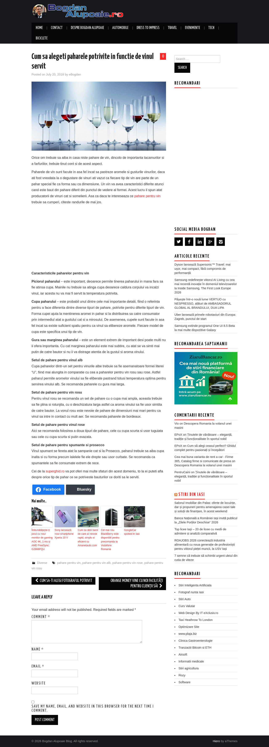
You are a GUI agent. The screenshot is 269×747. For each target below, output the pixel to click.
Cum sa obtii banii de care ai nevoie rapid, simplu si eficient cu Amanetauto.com (88, 538)
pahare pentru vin (147, 196)
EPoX (178, 434)
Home (39, 28)
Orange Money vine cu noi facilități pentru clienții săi (137, 583)
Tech (211, 28)
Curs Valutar (186, 606)
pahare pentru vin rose (127, 562)
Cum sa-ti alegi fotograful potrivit (63, 581)
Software (184, 682)
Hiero (216, 741)
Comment (41, 617)
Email (38, 666)
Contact (57, 28)
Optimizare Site (188, 626)
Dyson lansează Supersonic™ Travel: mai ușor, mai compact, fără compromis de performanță (202, 269)
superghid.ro (55, 471)
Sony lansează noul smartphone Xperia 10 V (64, 534)
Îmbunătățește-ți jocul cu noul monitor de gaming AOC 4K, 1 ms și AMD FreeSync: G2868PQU (42, 539)
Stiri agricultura (188, 668)
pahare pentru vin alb (96, 562)
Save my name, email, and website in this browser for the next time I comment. (93, 708)
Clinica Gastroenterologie (195, 640)
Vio (176, 423)
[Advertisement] (99, 236)
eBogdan (75, 74)
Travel (172, 28)
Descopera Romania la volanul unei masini (203, 465)
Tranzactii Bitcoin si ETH (194, 647)
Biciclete (41, 38)
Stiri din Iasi (191, 494)
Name (38, 649)
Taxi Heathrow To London (195, 620)
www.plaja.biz (187, 633)
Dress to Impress (148, 28)
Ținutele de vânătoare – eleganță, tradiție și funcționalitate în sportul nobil (203, 476)
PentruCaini (182, 472)
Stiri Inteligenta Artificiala (194, 585)
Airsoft (182, 654)
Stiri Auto (184, 599)
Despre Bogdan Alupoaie (87, 28)
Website (39, 683)
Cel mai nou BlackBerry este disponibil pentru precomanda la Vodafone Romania (110, 539)
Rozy (181, 675)
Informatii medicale (191, 661)
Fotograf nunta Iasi (191, 592)
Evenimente (192, 28)
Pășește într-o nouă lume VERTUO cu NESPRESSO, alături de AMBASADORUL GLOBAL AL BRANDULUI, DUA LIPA (202, 303)
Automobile (120, 28)
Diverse (42, 562)
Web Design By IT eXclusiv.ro (198, 613)
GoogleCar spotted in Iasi (132, 532)
